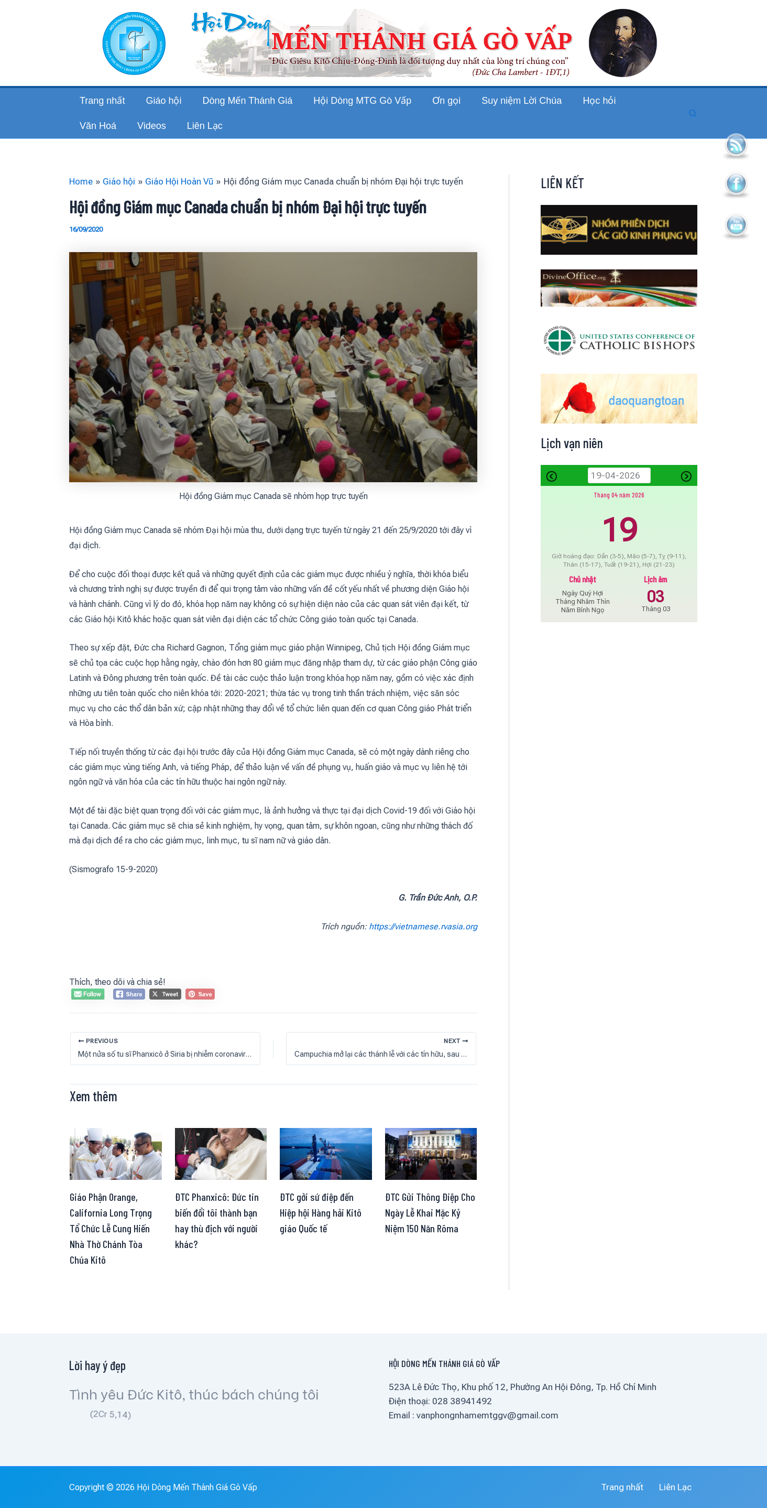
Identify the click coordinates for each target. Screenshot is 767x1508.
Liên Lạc (681, 1487)
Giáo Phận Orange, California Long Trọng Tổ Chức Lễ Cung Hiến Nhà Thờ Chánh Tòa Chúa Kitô (111, 1249)
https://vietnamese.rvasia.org (423, 947)
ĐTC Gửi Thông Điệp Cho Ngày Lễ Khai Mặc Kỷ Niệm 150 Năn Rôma (430, 1233)
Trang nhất (635, 1487)
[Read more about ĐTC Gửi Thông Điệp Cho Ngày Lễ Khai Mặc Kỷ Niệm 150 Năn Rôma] (431, 1174)
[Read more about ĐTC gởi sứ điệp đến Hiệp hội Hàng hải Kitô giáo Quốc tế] (326, 1174)
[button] (693, 124)
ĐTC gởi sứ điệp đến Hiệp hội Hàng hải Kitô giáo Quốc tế (320, 1233)
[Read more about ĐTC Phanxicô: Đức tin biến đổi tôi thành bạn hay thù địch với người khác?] (221, 1174)
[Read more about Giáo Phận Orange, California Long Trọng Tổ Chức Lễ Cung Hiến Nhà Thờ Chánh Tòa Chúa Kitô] (116, 1174)
